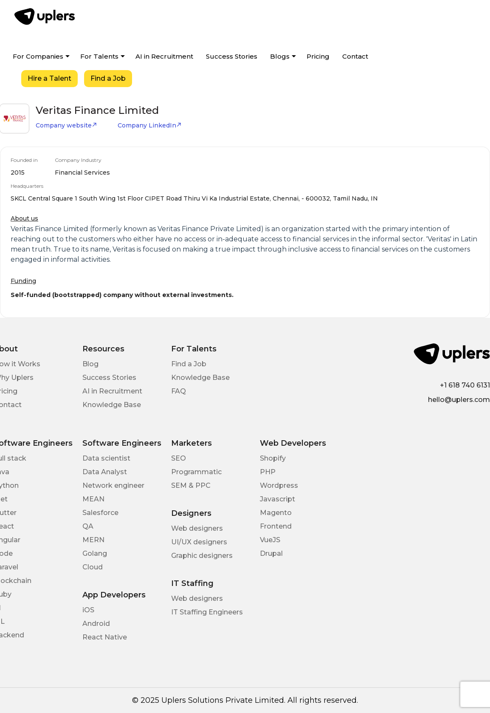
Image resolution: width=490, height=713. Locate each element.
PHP (268, 472)
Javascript (277, 499)
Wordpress (279, 485)
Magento (276, 513)
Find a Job (108, 78)
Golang (94, 553)
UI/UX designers (199, 542)
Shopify (273, 458)
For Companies (38, 56)
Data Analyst (104, 472)
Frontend (276, 526)
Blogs (280, 56)
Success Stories (231, 56)
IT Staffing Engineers (207, 612)
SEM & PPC (191, 485)
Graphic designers (202, 556)
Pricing (318, 56)
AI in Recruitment (164, 56)
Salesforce (100, 513)
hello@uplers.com (459, 400)
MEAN (93, 499)
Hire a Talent (49, 78)
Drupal (271, 553)
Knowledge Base (111, 405)
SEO (178, 458)
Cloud (92, 567)
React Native (104, 637)
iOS (88, 610)
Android (96, 624)
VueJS (270, 540)
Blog (90, 364)
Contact (355, 56)
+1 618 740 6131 (465, 385)
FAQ (178, 391)
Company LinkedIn (150, 125)
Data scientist (106, 458)
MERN (93, 540)
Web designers (197, 528)
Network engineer (113, 485)
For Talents (99, 56)
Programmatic (196, 472)
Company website (66, 125)
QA (87, 526)
